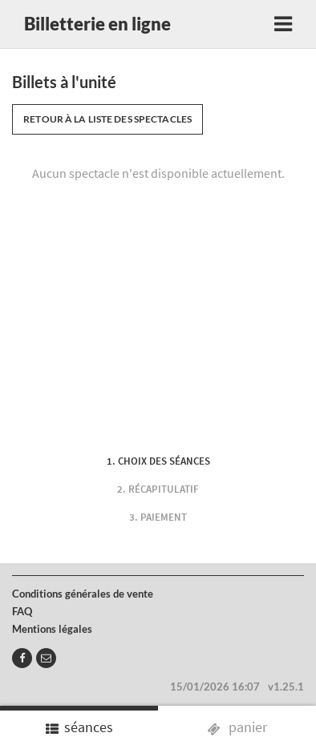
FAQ (22, 611)
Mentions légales (52, 628)
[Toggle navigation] (283, 24)
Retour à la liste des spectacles (107, 119)
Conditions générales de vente (82, 593)
